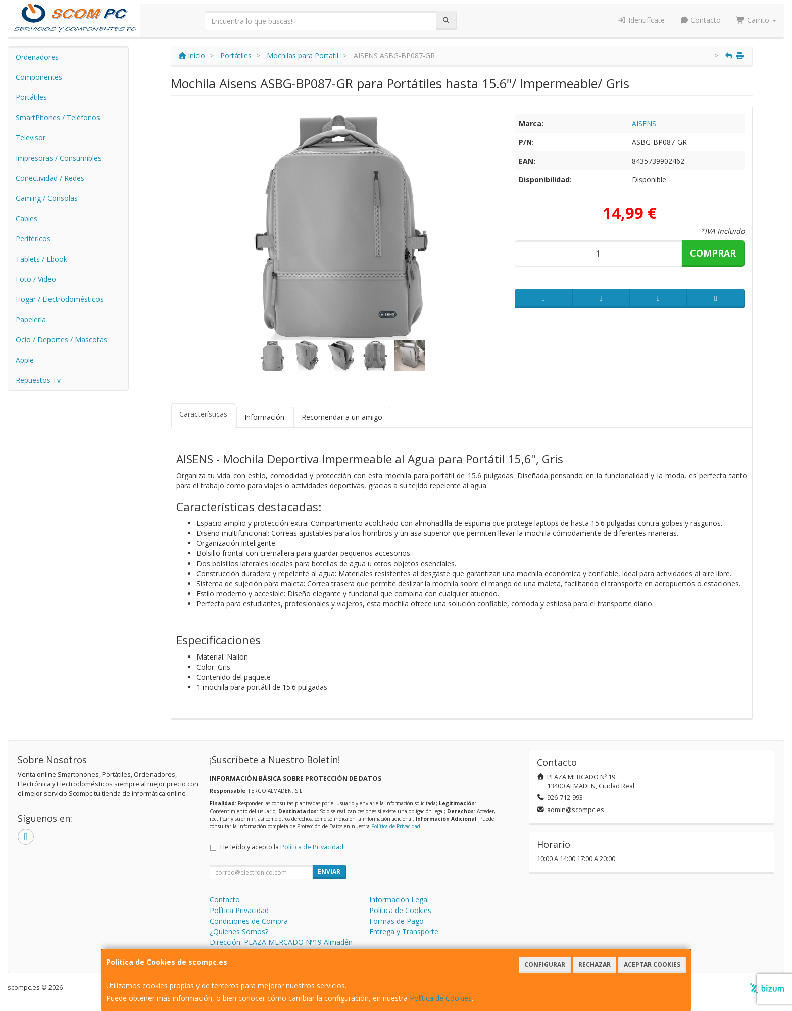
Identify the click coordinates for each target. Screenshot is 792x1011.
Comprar (713, 253)
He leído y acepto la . (282, 847)
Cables (26, 218)
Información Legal (399, 899)
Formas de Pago (396, 921)
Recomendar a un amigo (342, 417)
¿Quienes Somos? (239, 931)
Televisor (30, 137)
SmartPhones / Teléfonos (58, 117)
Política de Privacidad (395, 826)
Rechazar (594, 964)
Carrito (756, 20)
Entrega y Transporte (403, 931)
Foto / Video (36, 279)
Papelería (31, 319)
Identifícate (641, 20)
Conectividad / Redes (50, 178)
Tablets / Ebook (41, 259)
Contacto (700, 20)
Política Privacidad (239, 910)
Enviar (329, 871)
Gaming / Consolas (47, 198)
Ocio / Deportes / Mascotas (61, 339)
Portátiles (31, 97)
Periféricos (33, 238)
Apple (25, 360)
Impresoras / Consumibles (59, 158)
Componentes (39, 77)
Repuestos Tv (38, 380)
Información (264, 417)
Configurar (544, 964)
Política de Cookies (441, 998)
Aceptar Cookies (652, 964)
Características (203, 414)
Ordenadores (37, 57)
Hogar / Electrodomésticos (60, 299)
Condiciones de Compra (249, 921)
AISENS (644, 123)
